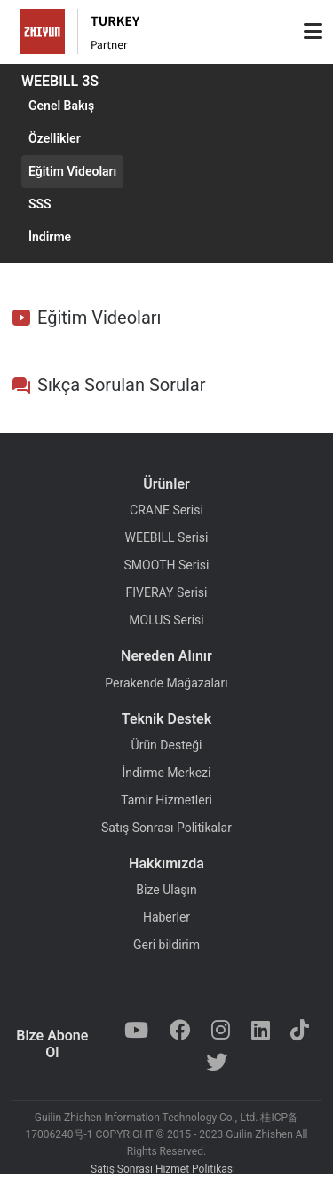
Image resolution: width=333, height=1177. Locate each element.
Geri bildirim (166, 945)
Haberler (166, 917)
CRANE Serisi (166, 510)
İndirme (49, 237)
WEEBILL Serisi (167, 537)
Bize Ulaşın (166, 890)
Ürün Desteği (166, 745)
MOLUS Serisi (166, 620)
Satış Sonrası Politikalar (166, 827)
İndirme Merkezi (167, 772)
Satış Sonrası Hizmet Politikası (163, 1169)
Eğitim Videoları (72, 171)
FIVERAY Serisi (167, 592)
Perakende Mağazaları (166, 683)
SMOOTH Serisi (167, 565)
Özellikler (54, 138)
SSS (40, 204)
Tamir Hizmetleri (166, 800)
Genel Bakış (61, 105)
